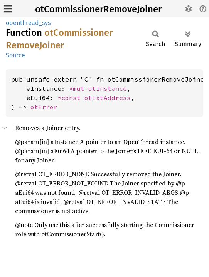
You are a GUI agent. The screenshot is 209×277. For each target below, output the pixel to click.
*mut (78, 88)
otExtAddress (107, 98)
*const (70, 98)
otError (43, 107)
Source (15, 55)
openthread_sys (28, 23)
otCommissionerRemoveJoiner (98, 9)
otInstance (107, 88)
